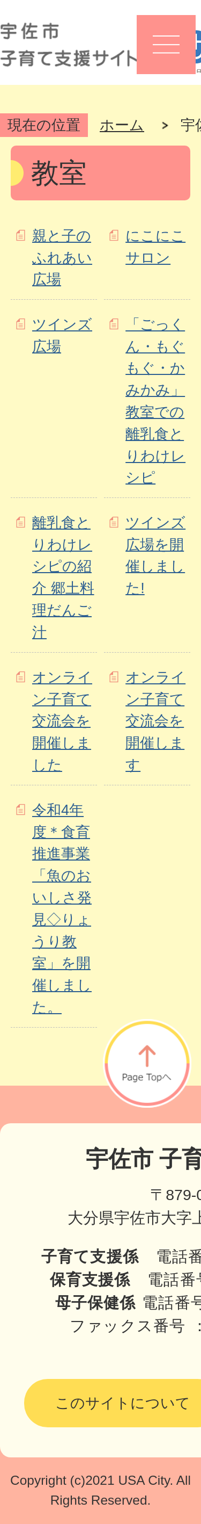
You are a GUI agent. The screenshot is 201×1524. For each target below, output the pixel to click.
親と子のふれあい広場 (62, 257)
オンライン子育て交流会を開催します (155, 721)
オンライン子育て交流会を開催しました (62, 721)
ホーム (122, 125)
